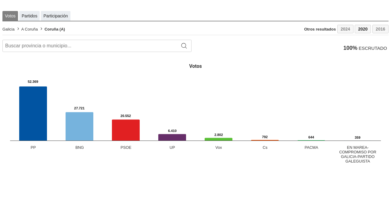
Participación (55, 15)
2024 (345, 29)
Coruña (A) (55, 29)
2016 (380, 29)
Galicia (8, 29)
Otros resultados (320, 29)
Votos (10, 15)
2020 (363, 29)
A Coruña (29, 29)
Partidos (29, 15)
